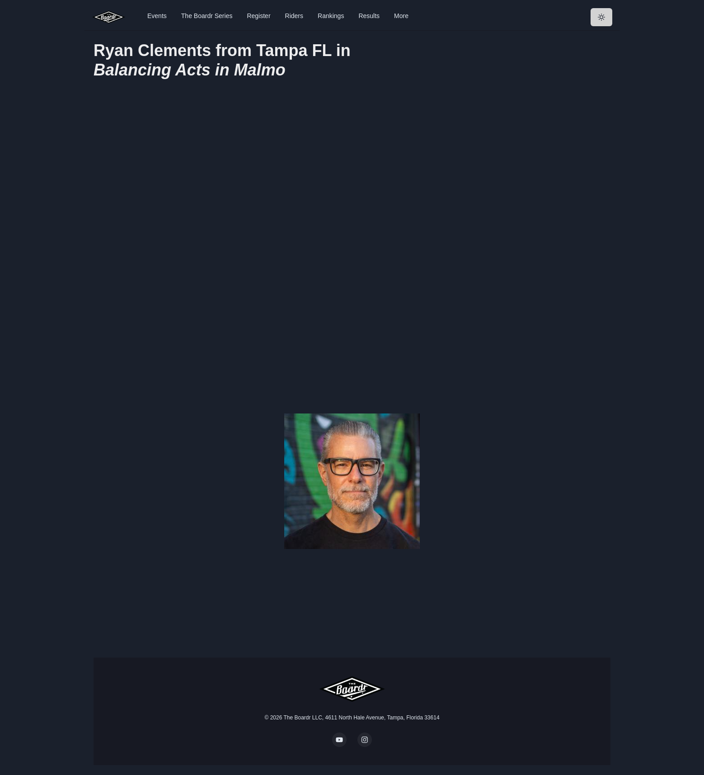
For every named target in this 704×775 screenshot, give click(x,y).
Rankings (331, 15)
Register (258, 15)
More (401, 15)
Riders (294, 15)
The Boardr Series (207, 15)
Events (157, 15)
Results (369, 15)
